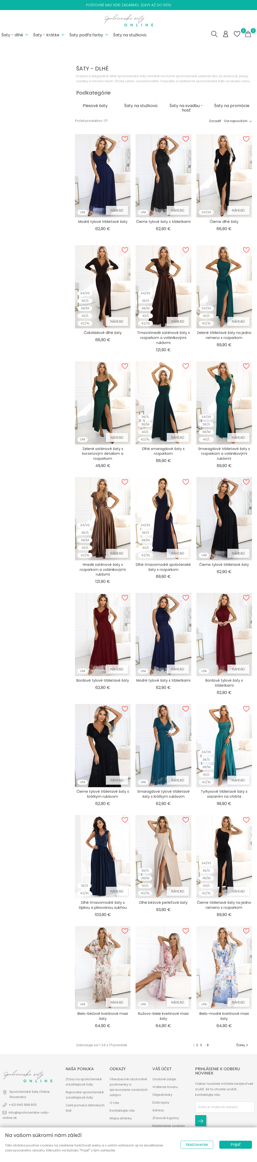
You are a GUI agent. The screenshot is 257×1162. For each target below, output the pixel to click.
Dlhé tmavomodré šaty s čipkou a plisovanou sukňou (103, 905)
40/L (18, 227)
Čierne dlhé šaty (224, 221)
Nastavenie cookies (168, 1126)
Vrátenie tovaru (165, 1087)
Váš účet (162, 1069)
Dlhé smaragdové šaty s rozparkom (163, 451)
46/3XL (20, 252)
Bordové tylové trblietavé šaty (102, 679)
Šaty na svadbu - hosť (33, 102)
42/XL (20, 235)
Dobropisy (160, 1103)
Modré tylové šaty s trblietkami (163, 679)
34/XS (20, 202)
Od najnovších (235, 120)
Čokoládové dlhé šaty (103, 332)
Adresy (158, 1110)
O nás (114, 1103)
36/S (19, 211)
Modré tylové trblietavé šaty (102, 221)
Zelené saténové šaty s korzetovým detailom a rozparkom (102, 453)
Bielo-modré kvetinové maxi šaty (224, 1016)
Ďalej (242, 1044)
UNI (17, 260)
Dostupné (23, 140)
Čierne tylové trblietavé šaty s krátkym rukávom (102, 793)
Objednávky (162, 1095)
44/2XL (20, 244)
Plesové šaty (25, 77)
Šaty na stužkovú (129, 35)
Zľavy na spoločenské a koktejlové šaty (84, 1082)
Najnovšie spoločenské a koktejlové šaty (85, 1095)
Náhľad (116, 209)
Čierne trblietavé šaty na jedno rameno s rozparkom (224, 905)
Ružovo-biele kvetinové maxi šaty (163, 1016)
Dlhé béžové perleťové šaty (163, 902)
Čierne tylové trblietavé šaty (224, 564)
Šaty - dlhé (15, 35)
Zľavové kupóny (165, 1118)
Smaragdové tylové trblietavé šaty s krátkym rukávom (163, 793)
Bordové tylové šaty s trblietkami (224, 682)
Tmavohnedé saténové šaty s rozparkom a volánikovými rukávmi (163, 337)
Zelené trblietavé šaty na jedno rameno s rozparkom (224, 335)
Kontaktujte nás (122, 1111)
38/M (19, 219)
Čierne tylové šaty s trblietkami (163, 221)
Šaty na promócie (29, 85)
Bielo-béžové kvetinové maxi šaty (102, 1016)
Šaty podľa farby (89, 35)
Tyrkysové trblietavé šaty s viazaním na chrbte (224, 793)
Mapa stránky (121, 1118)
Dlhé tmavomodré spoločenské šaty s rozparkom (163, 567)
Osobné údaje (164, 1079)
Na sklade (22, 132)
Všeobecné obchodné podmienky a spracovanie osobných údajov (129, 1087)
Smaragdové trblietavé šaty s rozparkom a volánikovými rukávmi (224, 453)
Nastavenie (197, 1144)
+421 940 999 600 (23, 1105)
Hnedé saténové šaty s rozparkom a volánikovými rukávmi (103, 569)
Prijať (236, 1144)
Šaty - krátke (49, 35)
